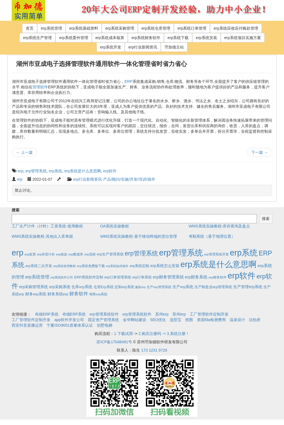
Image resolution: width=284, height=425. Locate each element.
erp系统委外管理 (73, 37)
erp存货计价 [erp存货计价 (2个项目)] (46, 254)
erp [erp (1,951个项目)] (17, 252)
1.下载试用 (123, 333)
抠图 (189, 320)
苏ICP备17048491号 (114, 342)
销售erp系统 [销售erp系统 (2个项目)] (98, 294)
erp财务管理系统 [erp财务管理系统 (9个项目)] (168, 277)
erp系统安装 (206, 37)
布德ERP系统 (47, 314)
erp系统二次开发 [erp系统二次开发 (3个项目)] (39, 266)
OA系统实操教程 (114, 226)
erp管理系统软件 (104, 314)
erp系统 (55, 171)
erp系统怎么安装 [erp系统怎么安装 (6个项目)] (164, 265)
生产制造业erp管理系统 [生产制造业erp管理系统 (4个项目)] (213, 287)
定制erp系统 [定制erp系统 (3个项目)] (124, 287)
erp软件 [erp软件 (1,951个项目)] (241, 275)
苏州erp (162, 314)
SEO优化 (158, 320)
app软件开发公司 (69, 320)
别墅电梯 (104, 325)
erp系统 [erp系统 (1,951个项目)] (244, 252)
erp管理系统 (36, 171)
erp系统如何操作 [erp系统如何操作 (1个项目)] (117, 266)
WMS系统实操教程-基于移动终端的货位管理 (138, 236)
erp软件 (109, 171)
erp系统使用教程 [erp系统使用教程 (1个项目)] (64, 266)
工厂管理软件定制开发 (209, 314)
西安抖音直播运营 (27, 325)
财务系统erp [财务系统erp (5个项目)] (58, 294)
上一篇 (24, 152)
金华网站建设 (134, 320)
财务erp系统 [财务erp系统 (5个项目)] (35, 294)
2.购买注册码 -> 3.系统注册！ (163, 333)
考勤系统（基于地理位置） (212, 236)
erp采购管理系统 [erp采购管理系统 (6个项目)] (33, 287)
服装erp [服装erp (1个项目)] (140, 287)
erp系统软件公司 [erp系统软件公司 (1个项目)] (61, 277)
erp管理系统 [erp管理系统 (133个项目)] (141, 253)
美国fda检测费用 (211, 320)
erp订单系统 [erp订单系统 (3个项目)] (142, 277)
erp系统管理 (51, 28)
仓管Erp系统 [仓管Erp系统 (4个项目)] (103, 287)
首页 (30, 28)
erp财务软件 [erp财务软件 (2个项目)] (218, 277)
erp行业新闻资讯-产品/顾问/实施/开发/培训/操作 (114, 179)
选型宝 (175, 320)
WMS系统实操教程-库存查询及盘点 (219, 226)
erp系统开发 (110, 47)
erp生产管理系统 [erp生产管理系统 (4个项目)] (110, 254)
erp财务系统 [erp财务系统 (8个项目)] (196, 277)
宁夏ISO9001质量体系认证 (70, 325)
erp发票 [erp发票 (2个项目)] (30, 254)
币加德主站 (174, 47)
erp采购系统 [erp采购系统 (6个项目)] (59, 287)
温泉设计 (237, 320)
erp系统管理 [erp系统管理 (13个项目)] (37, 277)
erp (20, 171)
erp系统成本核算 (109, 37)
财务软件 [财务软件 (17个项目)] (78, 293)
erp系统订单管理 (192, 28)
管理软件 (40, 87)
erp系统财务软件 (145, 37)
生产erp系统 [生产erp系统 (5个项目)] (183, 287)
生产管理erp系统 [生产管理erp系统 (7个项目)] (247, 287)
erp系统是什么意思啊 (82, 171)
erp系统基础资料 (83, 28)
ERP (129, 81)
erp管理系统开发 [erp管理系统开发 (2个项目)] (216, 254)
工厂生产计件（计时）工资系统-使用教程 (47, 226)
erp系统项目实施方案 (242, 37)
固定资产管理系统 (103, 320)
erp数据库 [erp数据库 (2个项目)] (76, 254)
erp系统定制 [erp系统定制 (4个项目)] (139, 266)
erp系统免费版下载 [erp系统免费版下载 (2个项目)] (91, 266)
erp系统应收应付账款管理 (236, 28)
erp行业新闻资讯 (142, 47)
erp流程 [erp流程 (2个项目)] (90, 254)
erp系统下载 (178, 37)
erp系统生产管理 (37, 37)
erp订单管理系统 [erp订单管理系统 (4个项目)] (117, 277)
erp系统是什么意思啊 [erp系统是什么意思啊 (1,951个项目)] (219, 264)
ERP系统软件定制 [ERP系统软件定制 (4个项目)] (88, 277)
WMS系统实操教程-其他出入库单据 (42, 236)
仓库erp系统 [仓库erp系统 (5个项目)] (81, 287)
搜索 (15, 210)
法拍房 (254, 320)
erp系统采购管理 (119, 28)
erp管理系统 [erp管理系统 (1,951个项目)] (181, 252)
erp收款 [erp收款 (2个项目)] (61, 254)
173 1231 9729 (154, 350)
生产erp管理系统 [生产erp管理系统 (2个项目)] (159, 287)
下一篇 (259, 152)
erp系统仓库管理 (155, 28)
